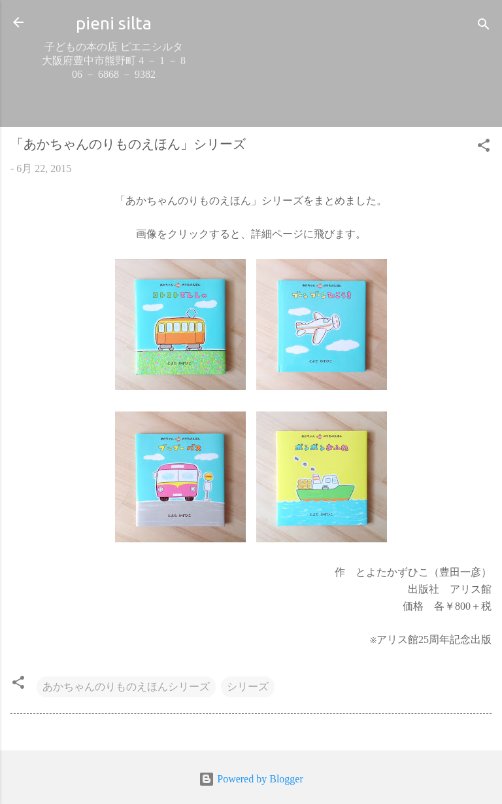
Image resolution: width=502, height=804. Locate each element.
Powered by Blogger (251, 778)
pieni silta (114, 23)
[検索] (484, 26)
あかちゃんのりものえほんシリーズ (126, 686)
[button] (484, 147)
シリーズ (248, 686)
